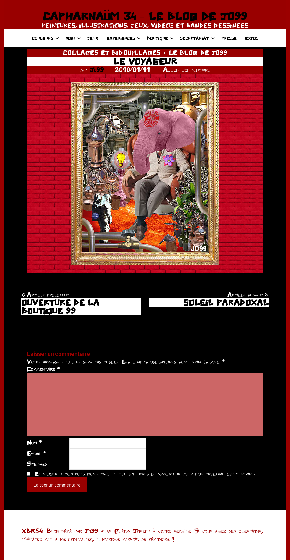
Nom (34, 442)
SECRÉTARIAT (197, 38)
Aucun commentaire (186, 69)
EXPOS (251, 38)
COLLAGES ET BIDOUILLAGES (112, 52)
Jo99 (97, 69)
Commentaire (43, 369)
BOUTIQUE (160, 38)
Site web (37, 463)
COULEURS (45, 38)
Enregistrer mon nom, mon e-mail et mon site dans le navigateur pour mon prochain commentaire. (145, 473)
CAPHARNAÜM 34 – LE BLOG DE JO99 (145, 16)
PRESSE (229, 38)
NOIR (73, 38)
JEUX (92, 38)
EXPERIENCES (124, 38)
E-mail (36, 453)
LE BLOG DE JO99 (198, 52)
